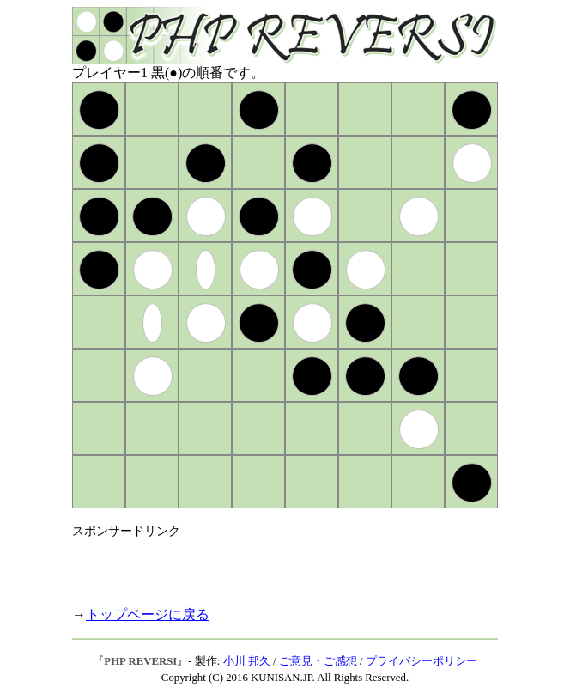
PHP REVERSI (140, 661)
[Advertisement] (273, 565)
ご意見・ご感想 (318, 661)
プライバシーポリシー (421, 661)
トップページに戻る (147, 614)
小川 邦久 (246, 661)
